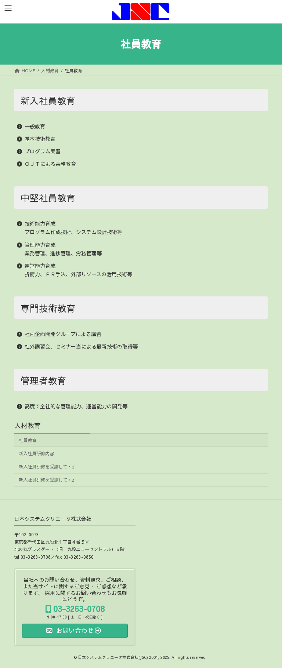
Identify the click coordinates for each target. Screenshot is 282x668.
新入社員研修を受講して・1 (46, 467)
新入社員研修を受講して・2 (46, 480)
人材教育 (27, 425)
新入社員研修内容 (36, 453)
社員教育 (27, 440)
